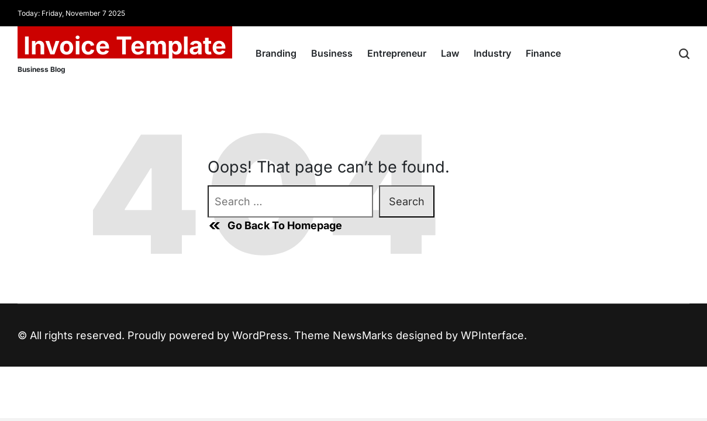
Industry (492, 53)
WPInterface (492, 335)
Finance (543, 53)
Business (332, 53)
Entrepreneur (396, 53)
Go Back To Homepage (275, 226)
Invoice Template (124, 45)
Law (450, 53)
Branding (276, 53)
